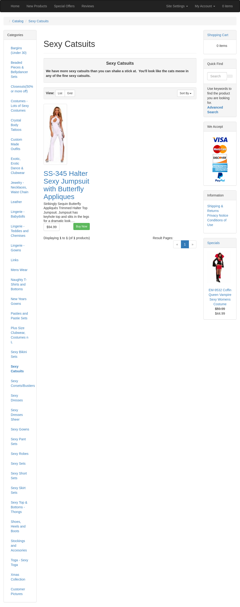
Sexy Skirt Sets (18, 490)
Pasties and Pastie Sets (19, 316)
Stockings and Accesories (19, 545)
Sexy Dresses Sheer (17, 414)
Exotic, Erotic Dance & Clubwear (18, 166)
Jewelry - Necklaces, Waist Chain (19, 187)
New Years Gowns (18, 301)
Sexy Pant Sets (18, 441)
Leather (16, 202)
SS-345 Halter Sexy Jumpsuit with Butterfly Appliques (66, 185)
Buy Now (81, 226)
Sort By (186, 93)
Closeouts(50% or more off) (22, 89)
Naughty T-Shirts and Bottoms (19, 284)
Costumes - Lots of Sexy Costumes (20, 105)
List (60, 93)
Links (15, 260)
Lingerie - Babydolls (18, 214)
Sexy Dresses (17, 398)
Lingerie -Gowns (17, 248)
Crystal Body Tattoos (16, 125)
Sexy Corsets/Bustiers (22, 383)
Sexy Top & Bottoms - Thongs (19, 507)
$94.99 (52, 227)
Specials (213, 243)
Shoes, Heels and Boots (18, 526)
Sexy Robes (19, 454)
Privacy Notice (217, 215)
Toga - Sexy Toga (19, 562)
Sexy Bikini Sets (19, 354)
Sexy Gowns (20, 429)
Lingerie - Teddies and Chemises (20, 231)
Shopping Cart (217, 35)
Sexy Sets (18, 463)
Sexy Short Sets (19, 475)
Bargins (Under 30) (18, 50)
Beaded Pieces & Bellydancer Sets (19, 70)
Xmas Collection (18, 577)
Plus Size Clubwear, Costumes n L (19, 335)
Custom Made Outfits (16, 144)
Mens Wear (19, 270)
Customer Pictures (18, 591)
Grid (70, 93)
